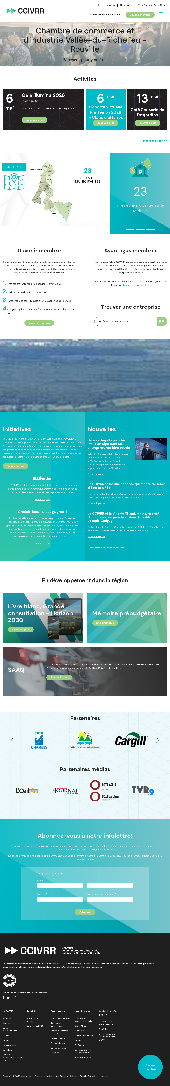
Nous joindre (126, 5)
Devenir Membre (140, 14)
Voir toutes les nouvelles (103, 547)
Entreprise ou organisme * (101, 894)
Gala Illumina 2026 (35, 1026)
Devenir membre (39, 323)
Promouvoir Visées (83, 1057)
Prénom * (42, 880)
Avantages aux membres (136, 285)
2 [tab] (137, 231)
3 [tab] (147, 231)
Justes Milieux (81, 1026)
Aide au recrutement (84, 1035)
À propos (7, 1018)
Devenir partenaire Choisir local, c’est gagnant (107, 1037)
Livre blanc (7, 1050)
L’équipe (6, 1035)
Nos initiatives (82, 1011)
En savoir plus (34, 120)
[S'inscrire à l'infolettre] (85, 912)
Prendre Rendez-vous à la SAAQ (105, 15)
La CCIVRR (8, 1011)
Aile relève (55, 1052)
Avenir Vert (79, 1030)
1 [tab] (127, 231)
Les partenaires (9, 1045)
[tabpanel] (140, 191)
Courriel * (42, 894)
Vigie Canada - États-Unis (151, 5)
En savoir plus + (96, 474)
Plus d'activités (153, 140)
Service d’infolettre (59, 1043)
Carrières (6, 1040)
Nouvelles (110, 5)
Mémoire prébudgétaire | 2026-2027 (12, 1057)
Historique (7, 1023)
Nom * (90, 880)
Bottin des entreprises (60, 1018)
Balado (78, 1040)
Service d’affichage (59, 1048)
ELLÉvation (79, 1045)
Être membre (58, 1011)
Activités (31, 1011)
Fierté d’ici (103, 1029)
